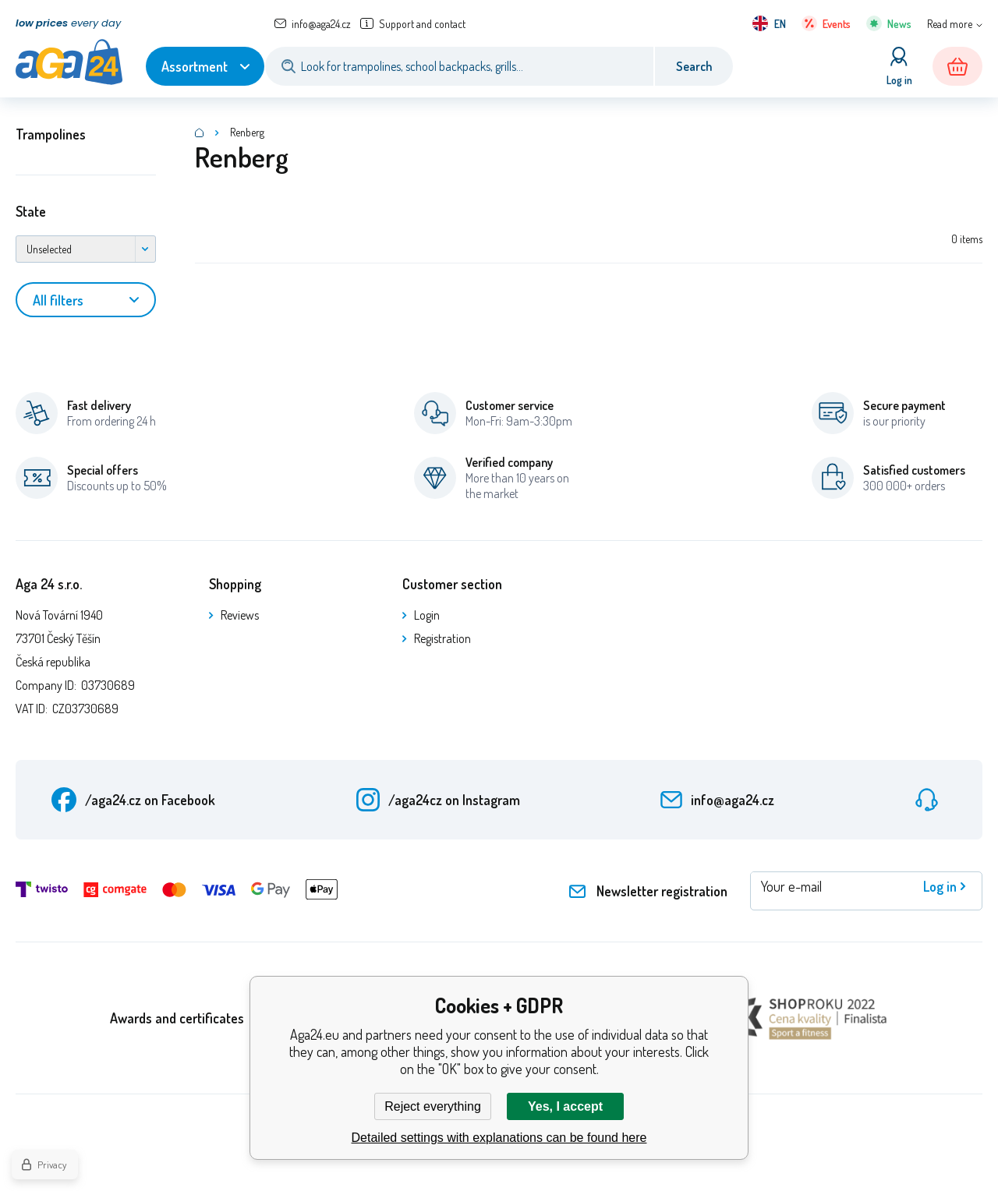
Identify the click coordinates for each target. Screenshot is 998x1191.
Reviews (240, 615)
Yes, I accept (565, 1106)
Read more (949, 23)
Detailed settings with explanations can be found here (499, 1137)
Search (694, 66)
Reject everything (432, 1106)
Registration (442, 638)
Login (427, 615)
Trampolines (51, 134)
